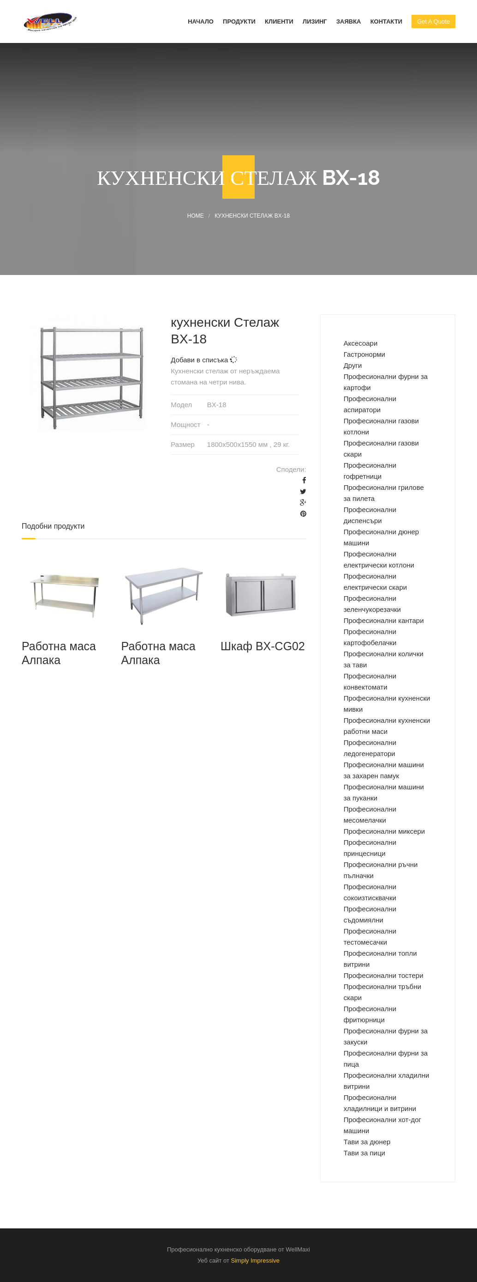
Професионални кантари (384, 620)
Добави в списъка (204, 360)
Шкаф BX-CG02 (263, 646)
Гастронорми (364, 354)
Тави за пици (364, 1153)
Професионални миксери (384, 831)
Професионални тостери (383, 975)
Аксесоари (361, 343)
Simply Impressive (255, 1260)
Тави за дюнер (367, 1142)
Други (353, 365)
